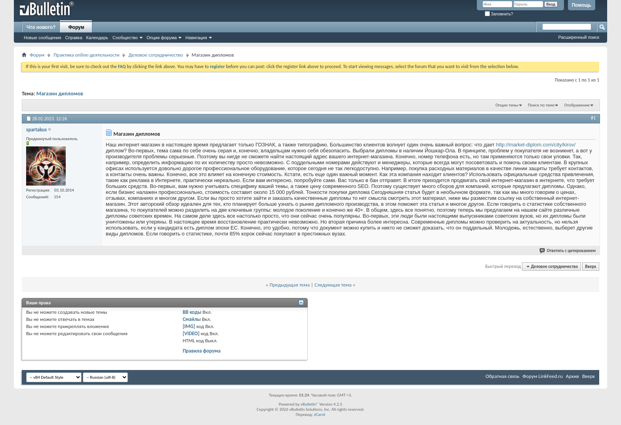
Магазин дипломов (59, 93)
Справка (73, 37)
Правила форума (202, 351)
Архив (572, 376)
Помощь (581, 5)
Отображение (577, 105)
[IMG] (189, 326)
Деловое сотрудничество (155, 55)
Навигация (196, 37)
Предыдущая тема (289, 285)
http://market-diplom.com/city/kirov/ (535, 145)
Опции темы (506, 105)
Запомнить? (499, 14)
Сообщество (125, 37)
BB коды (192, 312)
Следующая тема (333, 285)
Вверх (590, 266)
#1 (593, 118)
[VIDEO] (191, 333)
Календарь (97, 37)
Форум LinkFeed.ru (542, 376)
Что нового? (41, 27)
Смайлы (192, 319)
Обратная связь (502, 376)
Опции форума (162, 37)
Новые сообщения (42, 37)
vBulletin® (309, 404)
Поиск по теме (541, 105)
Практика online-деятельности (86, 55)
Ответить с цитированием (568, 250)
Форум (76, 27)
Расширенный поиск (578, 37)
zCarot (320, 414)
